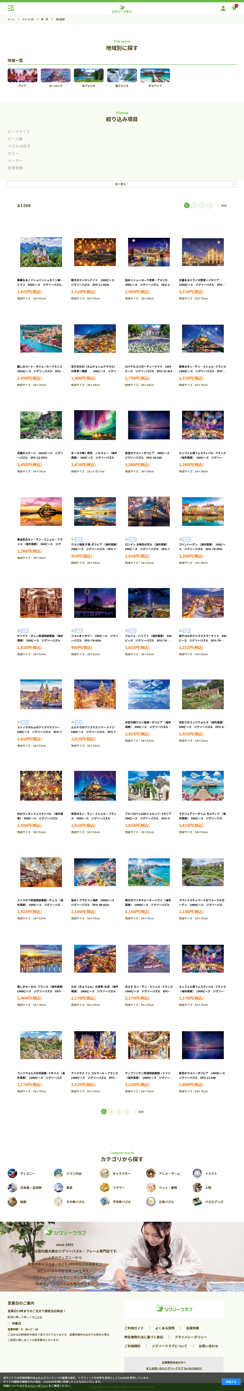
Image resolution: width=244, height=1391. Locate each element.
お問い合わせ (208, 1345)
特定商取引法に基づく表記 (143, 1337)
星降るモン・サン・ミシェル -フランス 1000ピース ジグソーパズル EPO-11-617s (204, 371)
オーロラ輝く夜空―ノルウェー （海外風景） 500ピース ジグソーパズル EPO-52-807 (94, 457)
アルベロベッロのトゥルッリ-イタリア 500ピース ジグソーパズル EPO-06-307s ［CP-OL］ (149, 818)
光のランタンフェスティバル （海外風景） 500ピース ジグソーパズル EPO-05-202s (40, 818)
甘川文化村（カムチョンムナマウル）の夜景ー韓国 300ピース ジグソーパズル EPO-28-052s (95, 371)
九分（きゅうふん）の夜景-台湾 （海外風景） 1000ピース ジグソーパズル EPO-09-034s (94, 991)
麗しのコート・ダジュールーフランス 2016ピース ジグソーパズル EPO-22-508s (41, 371)
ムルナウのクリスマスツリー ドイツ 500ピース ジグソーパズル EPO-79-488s (95, 731)
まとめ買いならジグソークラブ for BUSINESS (174, 1368)
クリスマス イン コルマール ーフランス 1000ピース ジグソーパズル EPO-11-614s (97, 1077)
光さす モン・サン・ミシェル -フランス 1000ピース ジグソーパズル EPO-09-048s (150, 991)
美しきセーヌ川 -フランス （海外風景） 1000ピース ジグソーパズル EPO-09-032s (41, 991)
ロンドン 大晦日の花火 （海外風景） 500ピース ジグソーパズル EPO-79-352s (148, 548)
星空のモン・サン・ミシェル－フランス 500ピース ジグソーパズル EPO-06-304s (93, 818)
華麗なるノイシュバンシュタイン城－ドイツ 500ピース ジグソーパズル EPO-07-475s (40, 284)
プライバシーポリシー (191, 1337)
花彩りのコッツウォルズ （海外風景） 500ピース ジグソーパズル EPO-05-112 (202, 726)
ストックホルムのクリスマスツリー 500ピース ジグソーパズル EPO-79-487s (41, 731)
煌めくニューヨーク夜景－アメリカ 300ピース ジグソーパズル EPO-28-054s (148, 284)
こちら (38, 1317)
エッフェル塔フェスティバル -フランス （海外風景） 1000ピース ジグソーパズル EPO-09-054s (202, 991)
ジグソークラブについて (169, 1345)
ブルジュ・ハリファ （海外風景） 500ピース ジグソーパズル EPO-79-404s (148, 640)
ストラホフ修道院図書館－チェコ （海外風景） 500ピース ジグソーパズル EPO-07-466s (41, 904)
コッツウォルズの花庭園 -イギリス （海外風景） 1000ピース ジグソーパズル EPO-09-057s (42, 1077)
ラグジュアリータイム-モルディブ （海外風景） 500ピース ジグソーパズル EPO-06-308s (203, 818)
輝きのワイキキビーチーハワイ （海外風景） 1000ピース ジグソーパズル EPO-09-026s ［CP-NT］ (148, 904)
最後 (224, 205)
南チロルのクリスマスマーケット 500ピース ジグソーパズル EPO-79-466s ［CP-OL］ (202, 640)
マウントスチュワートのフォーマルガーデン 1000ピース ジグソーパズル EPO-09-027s (203, 904)
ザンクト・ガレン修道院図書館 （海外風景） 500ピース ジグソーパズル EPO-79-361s (40, 640)
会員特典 (192, 1328)
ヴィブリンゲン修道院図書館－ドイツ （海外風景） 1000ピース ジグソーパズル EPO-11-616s (148, 1077)
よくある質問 (165, 1328)
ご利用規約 (132, 1345)
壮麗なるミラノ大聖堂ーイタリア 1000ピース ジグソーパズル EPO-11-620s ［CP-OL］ (201, 284)
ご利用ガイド (134, 1328)
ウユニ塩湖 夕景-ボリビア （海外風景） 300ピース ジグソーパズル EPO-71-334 (95, 548)
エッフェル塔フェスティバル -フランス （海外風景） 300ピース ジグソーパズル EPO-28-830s (202, 457)
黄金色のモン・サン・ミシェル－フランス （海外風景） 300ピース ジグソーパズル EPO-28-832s (40, 543)
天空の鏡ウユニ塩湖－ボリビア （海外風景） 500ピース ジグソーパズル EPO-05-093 (148, 726)
